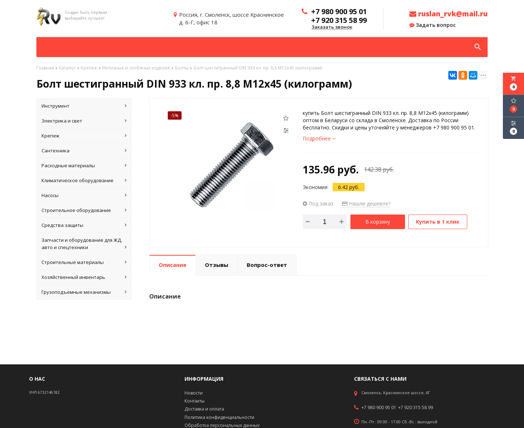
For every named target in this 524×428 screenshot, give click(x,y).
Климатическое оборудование (84, 180)
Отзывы (216, 264)
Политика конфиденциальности (219, 417)
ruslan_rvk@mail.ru (448, 13)
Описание (172, 264)
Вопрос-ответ (267, 264)
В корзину (377, 221)
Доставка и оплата (204, 409)
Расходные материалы (84, 165)
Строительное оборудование (84, 210)
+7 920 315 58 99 (415, 408)
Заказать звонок (331, 27)
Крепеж (84, 135)
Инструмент (84, 105)
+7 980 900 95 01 (378, 408)
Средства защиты (84, 225)
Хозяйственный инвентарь (84, 277)
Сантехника (84, 150)
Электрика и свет (84, 120)
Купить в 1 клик (438, 221)
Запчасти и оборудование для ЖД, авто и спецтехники (84, 244)
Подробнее (319, 138)
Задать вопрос (432, 25)
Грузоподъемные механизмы (84, 292)
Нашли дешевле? (366, 203)
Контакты (194, 401)
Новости (193, 393)
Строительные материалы (84, 262)
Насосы (84, 195)
